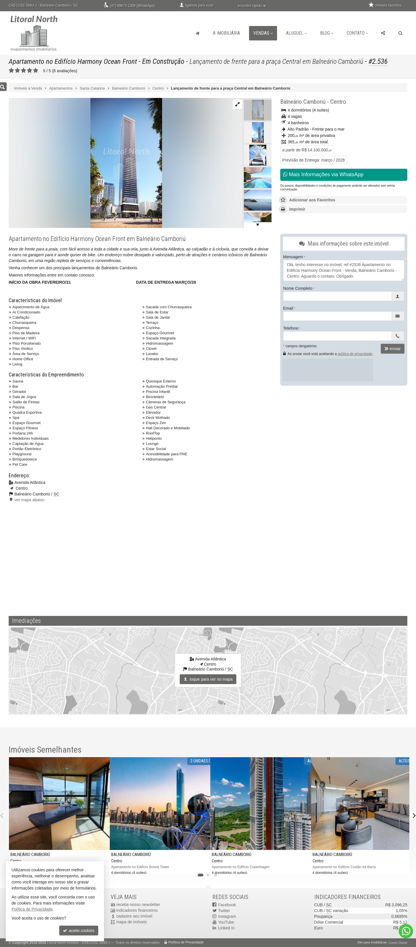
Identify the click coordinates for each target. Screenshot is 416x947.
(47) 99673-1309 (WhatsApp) (132, 6)
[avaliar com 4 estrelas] (29, 70)
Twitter (224, 910)
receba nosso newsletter (138, 905)
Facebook (227, 905)
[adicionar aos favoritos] (201, 866)
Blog (326, 33)
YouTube (226, 922)
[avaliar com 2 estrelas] (17, 70)
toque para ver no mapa (208, 679)
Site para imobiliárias (372, 942)
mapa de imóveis (131, 922)
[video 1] (208, 558)
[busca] (400, 33)
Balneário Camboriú (303, 101)
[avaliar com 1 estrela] (11, 70)
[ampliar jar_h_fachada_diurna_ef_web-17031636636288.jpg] (85, 162)
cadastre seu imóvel (134, 916)
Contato (357, 33)
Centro (338, 101)
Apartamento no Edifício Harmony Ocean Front (73, 61)
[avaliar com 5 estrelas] (35, 70)
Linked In (226, 928)
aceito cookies (78, 930)
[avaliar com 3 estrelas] (23, 70)
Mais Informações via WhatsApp (323, 174)
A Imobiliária (226, 33)
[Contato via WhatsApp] (406, 931)
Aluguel (296, 33)
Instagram (227, 916)
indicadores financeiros (137, 910)
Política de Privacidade (186, 943)
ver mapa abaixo (29, 499)
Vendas (263, 33)
